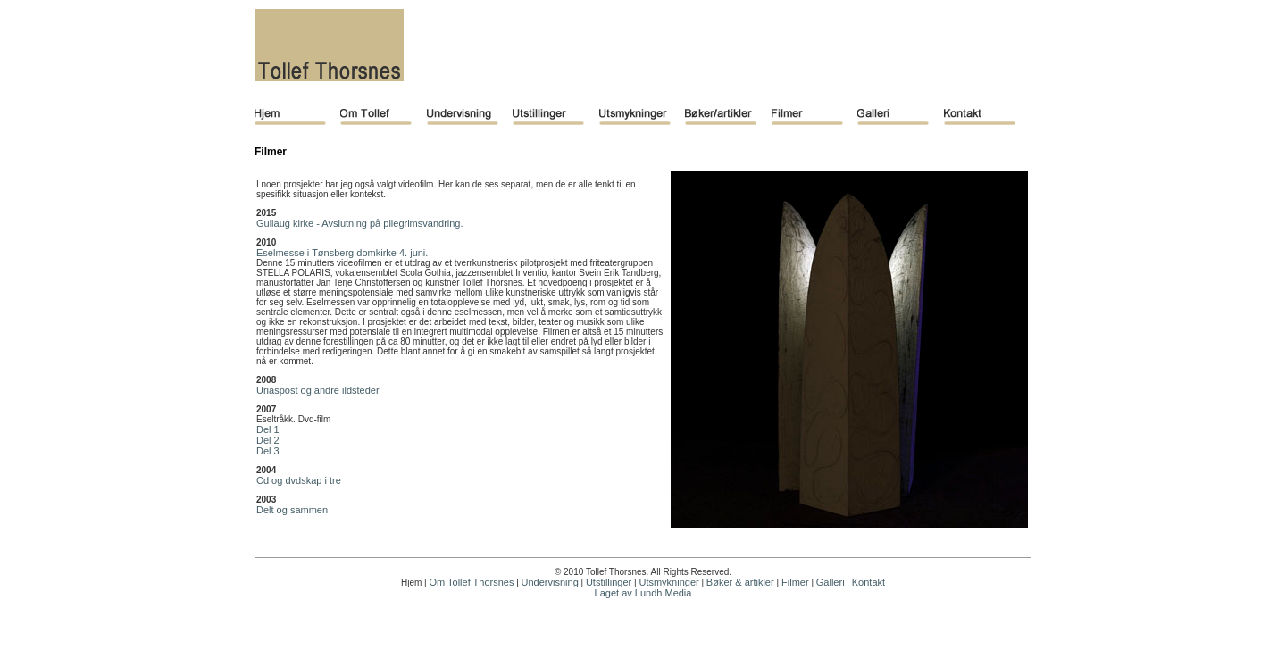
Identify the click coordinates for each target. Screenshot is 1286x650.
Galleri (830, 582)
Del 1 (268, 429)
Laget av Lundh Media (643, 593)
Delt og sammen (292, 509)
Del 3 (268, 451)
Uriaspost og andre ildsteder (318, 390)
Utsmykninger (668, 582)
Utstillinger (608, 582)
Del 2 (268, 440)
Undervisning (550, 582)
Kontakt (868, 582)
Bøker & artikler (740, 582)
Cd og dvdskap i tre (298, 480)
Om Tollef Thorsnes (471, 582)
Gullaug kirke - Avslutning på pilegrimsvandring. (359, 223)
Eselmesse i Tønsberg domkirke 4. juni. (342, 252)
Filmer (794, 582)
